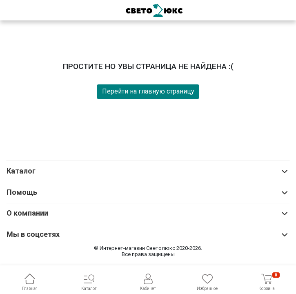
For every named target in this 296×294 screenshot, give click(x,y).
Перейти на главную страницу (148, 91)
